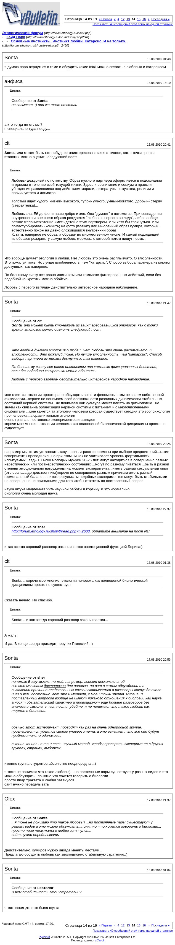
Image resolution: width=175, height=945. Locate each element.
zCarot (99, 940)
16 (144, 19)
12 (122, 19)
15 (138, 19)
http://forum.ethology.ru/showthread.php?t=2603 (51, 531)
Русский (44, 937)
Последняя (160, 19)
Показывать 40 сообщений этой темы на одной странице (132, 24)
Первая (105, 19)
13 (128, 19)
